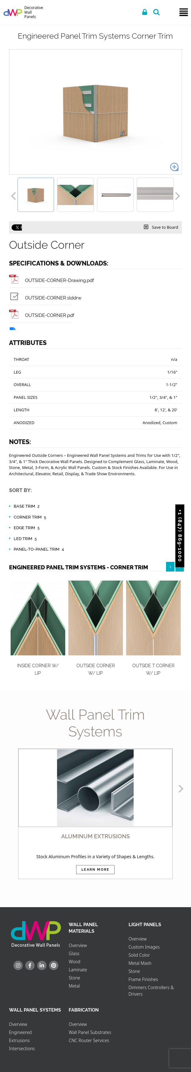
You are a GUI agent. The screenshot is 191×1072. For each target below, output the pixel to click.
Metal (74, 986)
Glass (74, 953)
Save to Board (161, 227)
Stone (74, 978)
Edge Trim (27, 528)
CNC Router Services (89, 1040)
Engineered (20, 1032)
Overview (78, 945)
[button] (13, 195)
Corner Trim (31, 517)
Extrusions (19, 1040)
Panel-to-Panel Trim (40, 549)
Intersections (22, 1048)
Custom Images (144, 947)
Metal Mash (140, 963)
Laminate (78, 970)
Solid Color (139, 955)
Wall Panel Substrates (90, 1032)
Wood (74, 961)
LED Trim (26, 539)
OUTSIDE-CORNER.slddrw (45, 297)
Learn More (95, 870)
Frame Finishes (143, 979)
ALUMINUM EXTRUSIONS (95, 836)
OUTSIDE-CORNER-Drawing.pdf (51, 280)
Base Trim (27, 506)
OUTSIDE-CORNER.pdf (41, 315)
